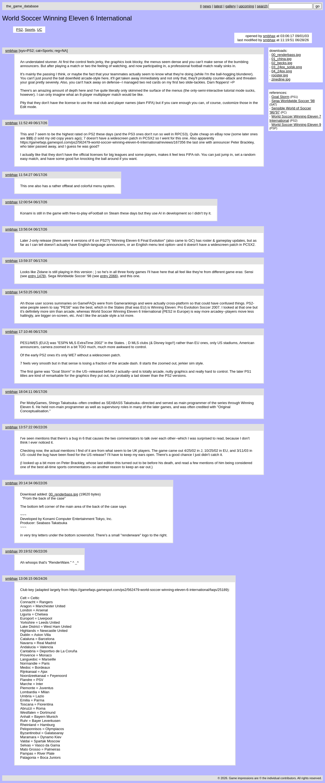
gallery (230, 6)
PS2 (19, 30)
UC (39, 30)
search (262, 6)
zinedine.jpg (280, 79)
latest (218, 6)
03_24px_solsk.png (286, 67)
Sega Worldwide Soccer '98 (293, 101)
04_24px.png (281, 71)
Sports (30, 30)
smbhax (269, 36)
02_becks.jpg (281, 63)
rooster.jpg (279, 75)
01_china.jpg (281, 59)
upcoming (246, 6)
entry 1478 (36, 276)
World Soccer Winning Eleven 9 (296, 124)
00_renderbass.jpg (63, 494)
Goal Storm (280, 97)
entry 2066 (108, 276)
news (207, 6)
